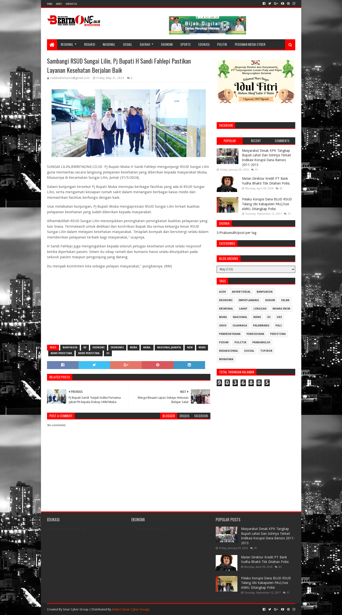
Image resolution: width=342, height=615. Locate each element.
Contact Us (71, 4)
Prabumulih (261, 342)
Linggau (260, 308)
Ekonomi (167, 44)
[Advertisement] (128, 306)
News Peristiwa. (89, 353)
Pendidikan (255, 334)
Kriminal (226, 308)
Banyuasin (70, 347)
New (190, 347)
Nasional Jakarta (169, 347)
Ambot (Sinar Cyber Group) (130, 609)
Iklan (285, 300)
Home (49, 4)
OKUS (223, 325)
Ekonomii (117, 347)
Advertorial (241, 291)
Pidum (223, 342)
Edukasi (203, 44)
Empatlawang (249, 300)
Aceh (222, 291)
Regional (67, 44)
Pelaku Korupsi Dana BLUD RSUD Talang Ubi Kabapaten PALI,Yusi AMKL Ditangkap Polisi (267, 204)
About (59, 4)
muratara (226, 359)
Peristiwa (278, 334)
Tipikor (266, 350)
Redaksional (228, 350)
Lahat (243, 308)
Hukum (270, 300)
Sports (185, 44)
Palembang (261, 325)
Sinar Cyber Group (75, 609)
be (85, 347)
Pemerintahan (230, 334)
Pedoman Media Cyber (250, 44)
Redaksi (89, 44)
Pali (278, 325)
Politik (222, 44)
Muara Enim (281, 308)
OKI (279, 317)
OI (107, 353)
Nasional (109, 44)
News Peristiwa (61, 353)
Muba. (147, 347)
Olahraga (240, 325)
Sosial (127, 44)
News (202, 347)
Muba (133, 347)
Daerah (145, 44)
